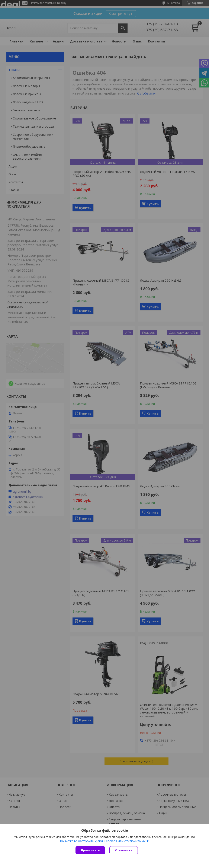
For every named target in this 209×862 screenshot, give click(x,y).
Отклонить (123, 850)
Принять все (90, 850)
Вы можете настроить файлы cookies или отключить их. (103, 841)
